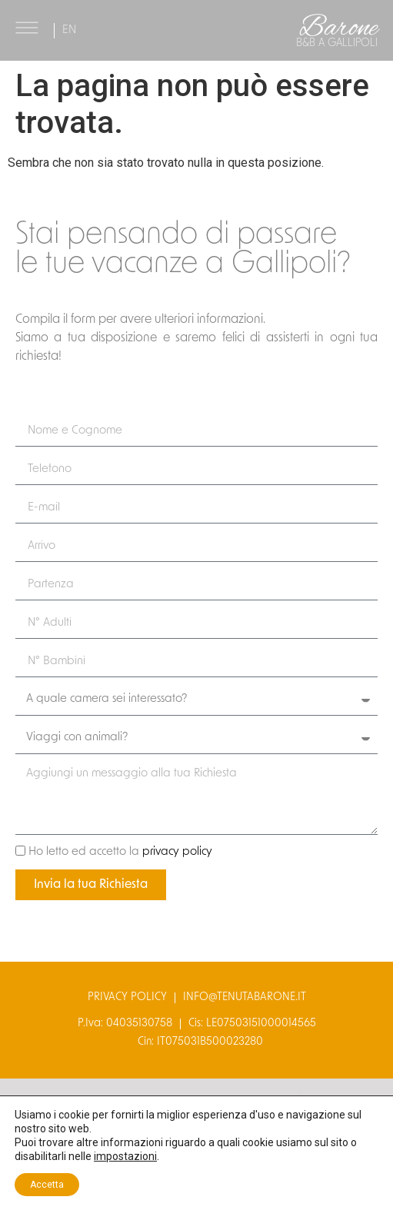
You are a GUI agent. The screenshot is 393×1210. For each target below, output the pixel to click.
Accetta (47, 1184)
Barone (338, 28)
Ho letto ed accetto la (120, 852)
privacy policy (177, 852)
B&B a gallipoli (337, 43)
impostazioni (125, 1156)
